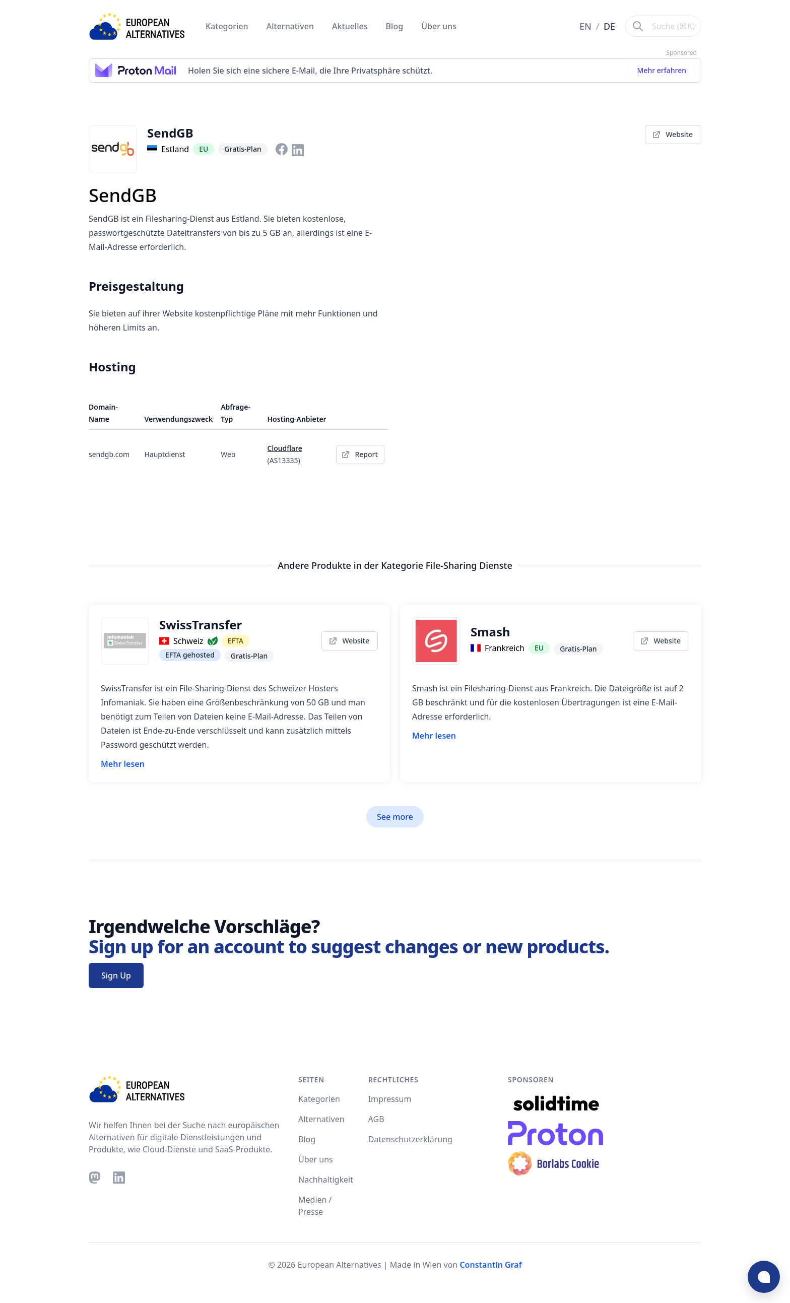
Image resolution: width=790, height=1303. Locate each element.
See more (395, 816)
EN (586, 26)
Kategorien (228, 26)
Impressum (390, 1098)
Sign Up (116, 975)
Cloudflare (285, 448)
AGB (376, 1119)
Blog (396, 26)
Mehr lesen (123, 763)
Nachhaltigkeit (325, 1179)
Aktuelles (351, 26)
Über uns (438, 26)
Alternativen (291, 26)
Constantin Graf (490, 1264)
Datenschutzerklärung (410, 1139)
